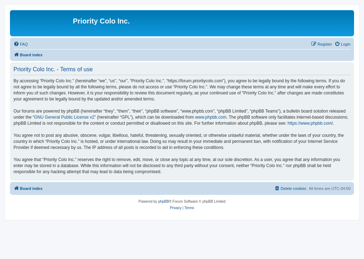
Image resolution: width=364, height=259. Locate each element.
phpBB (163, 201)
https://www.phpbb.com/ (310, 123)
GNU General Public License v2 (64, 117)
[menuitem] (21, 44)
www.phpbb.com (210, 117)
